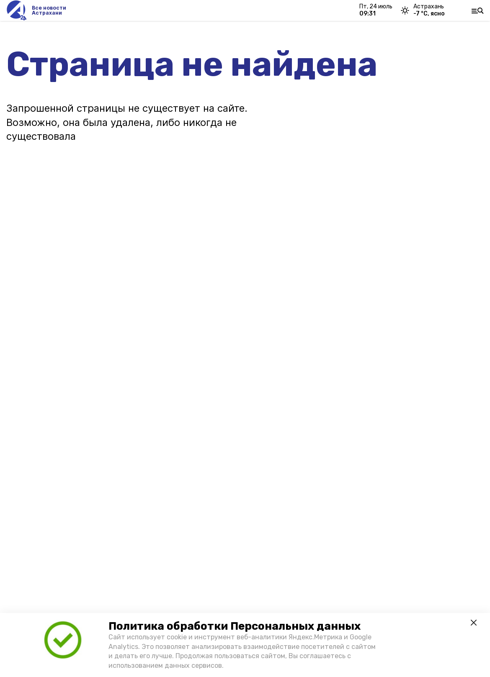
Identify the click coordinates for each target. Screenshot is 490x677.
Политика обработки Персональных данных (234, 626)
